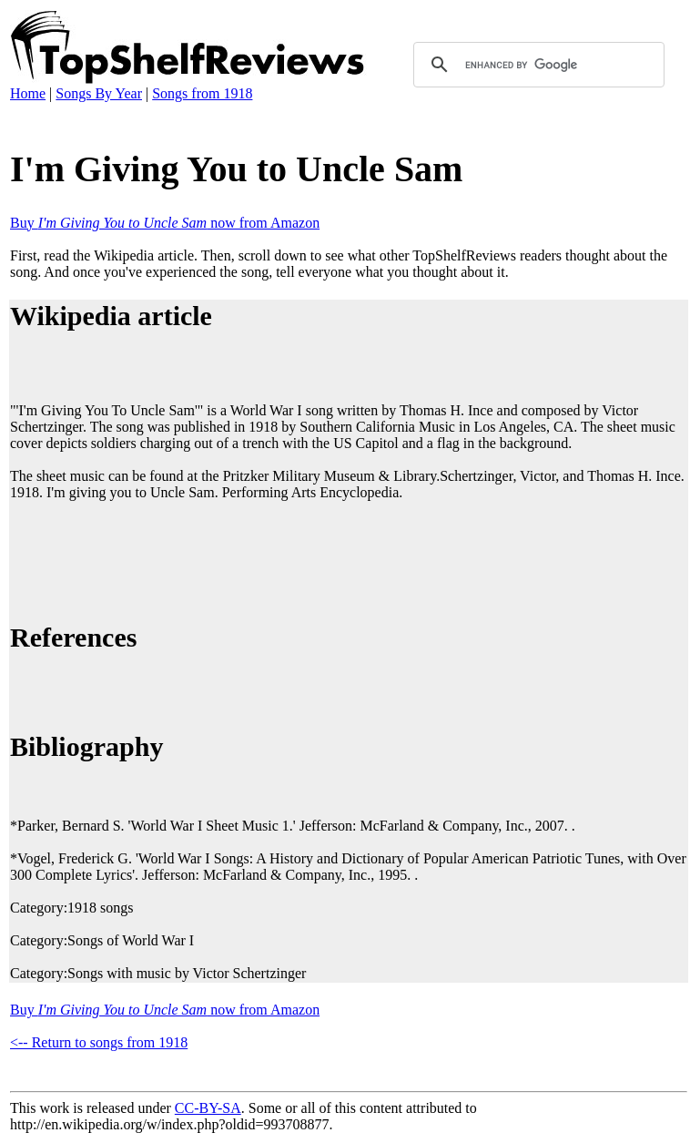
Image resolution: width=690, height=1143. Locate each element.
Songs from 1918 (202, 93)
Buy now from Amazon (165, 222)
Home (28, 93)
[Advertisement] (341, 558)
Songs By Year (99, 93)
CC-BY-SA (208, 1108)
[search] (536, 65)
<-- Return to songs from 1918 (99, 1042)
